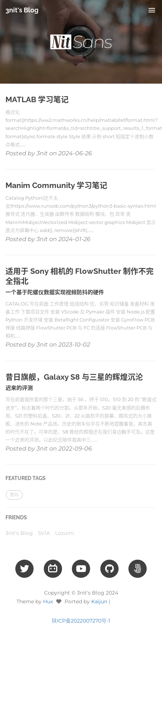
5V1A (44, 533)
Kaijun (99, 601)
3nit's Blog (21, 10)
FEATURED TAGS (25, 478)
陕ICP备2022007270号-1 (81, 620)
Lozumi (64, 533)
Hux (48, 601)
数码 (14, 494)
